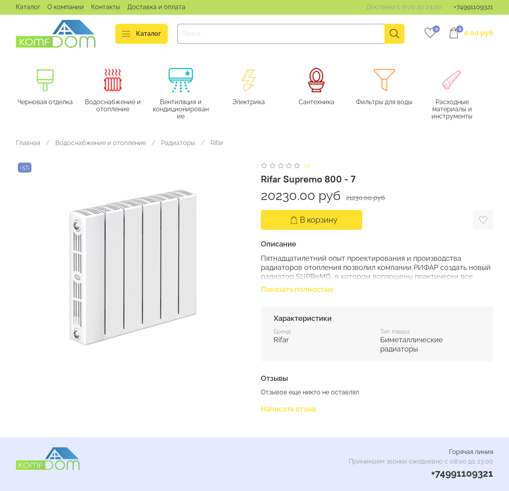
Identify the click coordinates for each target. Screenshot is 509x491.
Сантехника (324, 103)
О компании (65, 7)
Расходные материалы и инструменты (463, 110)
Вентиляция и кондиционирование (185, 110)
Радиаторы (178, 143)
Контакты (105, 7)
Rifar (216, 143)
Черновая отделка (46, 103)
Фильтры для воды (393, 103)
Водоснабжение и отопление (115, 106)
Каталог (28, 7)
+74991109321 (473, 7)
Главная (28, 143)
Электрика (254, 103)
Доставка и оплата (156, 7)
